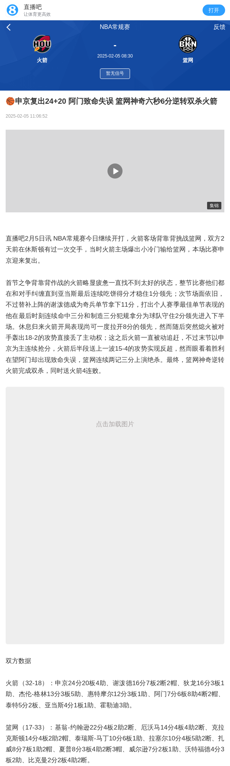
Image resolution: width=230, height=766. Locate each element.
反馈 (219, 27)
